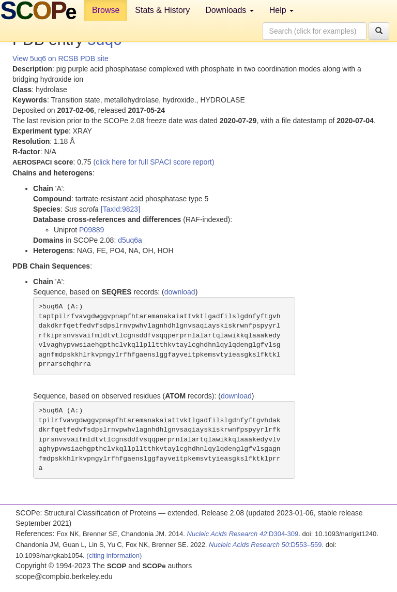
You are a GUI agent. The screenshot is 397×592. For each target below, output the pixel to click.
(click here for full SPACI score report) (154, 162)
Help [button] (281, 10)
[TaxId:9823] (120, 209)
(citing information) (114, 555)
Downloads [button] (229, 10)
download (179, 292)
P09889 (91, 230)
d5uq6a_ (132, 240)
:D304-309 (243, 534)
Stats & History (162, 10)
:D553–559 (265, 545)
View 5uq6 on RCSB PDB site (60, 58)
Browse (105, 10)
